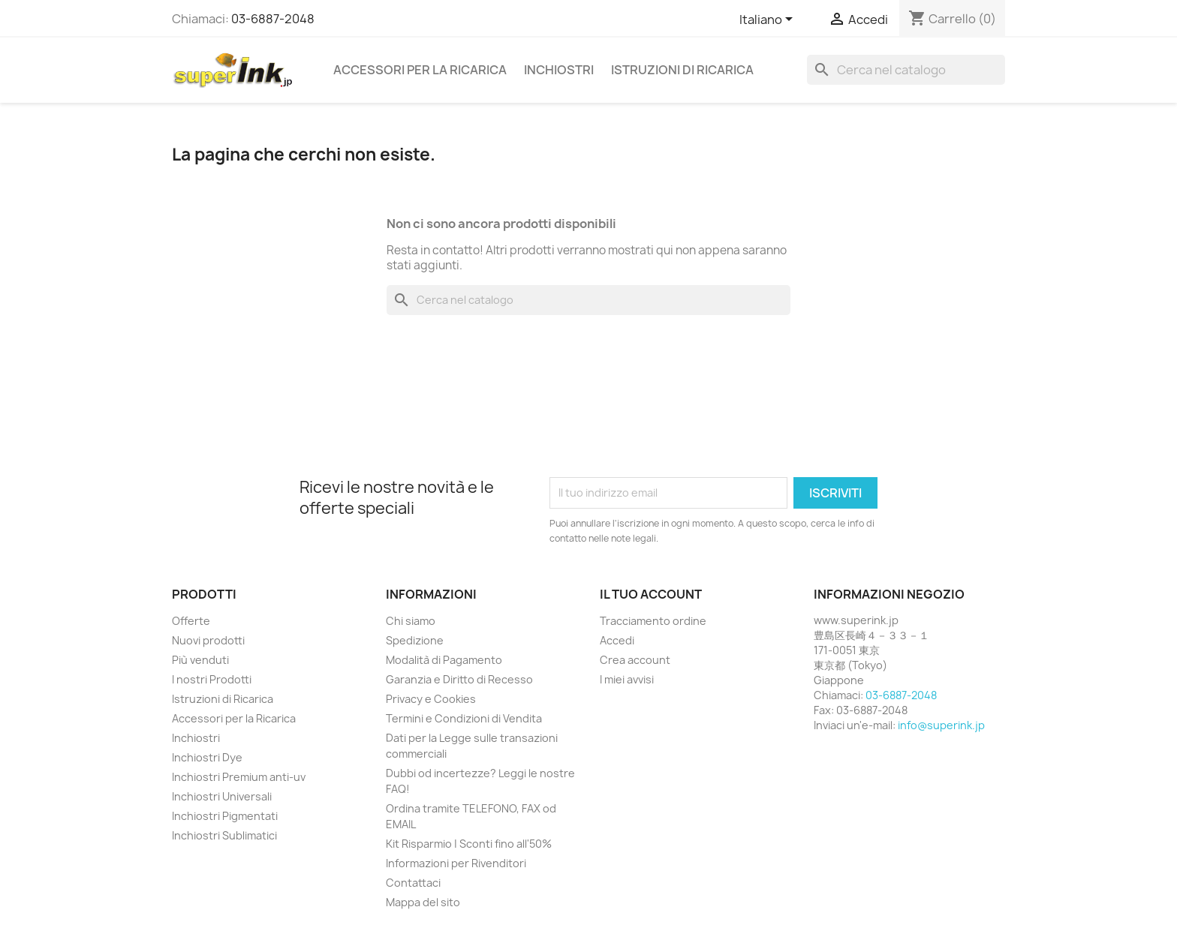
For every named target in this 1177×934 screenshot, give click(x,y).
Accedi (617, 640)
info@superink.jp (941, 725)
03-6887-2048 (273, 19)
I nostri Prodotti (211, 679)
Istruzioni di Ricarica (682, 70)
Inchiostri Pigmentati (225, 816)
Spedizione (415, 640)
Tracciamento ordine (653, 621)
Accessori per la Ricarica (420, 70)
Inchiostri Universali (222, 796)
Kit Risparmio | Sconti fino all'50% (469, 843)
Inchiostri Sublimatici (224, 835)
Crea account (635, 660)
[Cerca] (906, 70)
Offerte (191, 621)
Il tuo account (651, 594)
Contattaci (413, 882)
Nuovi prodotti (208, 640)
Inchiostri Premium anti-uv (239, 777)
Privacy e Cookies (431, 699)
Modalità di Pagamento (444, 660)
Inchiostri (559, 70)
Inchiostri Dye (207, 757)
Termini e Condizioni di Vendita (464, 718)
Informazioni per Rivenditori (456, 863)
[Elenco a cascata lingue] (768, 20)
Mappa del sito (423, 902)
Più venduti (200, 660)
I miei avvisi (627, 679)
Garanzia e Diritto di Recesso (459, 679)
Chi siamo (410, 621)
